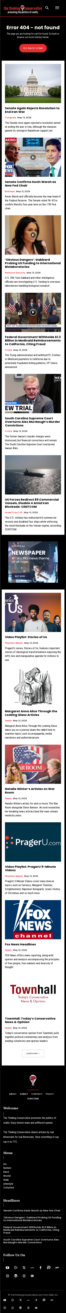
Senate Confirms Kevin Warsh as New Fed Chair (30, 184)
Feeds (8, 720)
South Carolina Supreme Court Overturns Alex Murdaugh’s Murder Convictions (32, 421)
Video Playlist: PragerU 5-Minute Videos (30, 868)
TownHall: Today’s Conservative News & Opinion (30, 1020)
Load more (33, 1053)
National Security (15, 272)
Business (10, 191)
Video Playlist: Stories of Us (26, 637)
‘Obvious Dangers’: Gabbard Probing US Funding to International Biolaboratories (33, 263)
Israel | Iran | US (13, 512)
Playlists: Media (14, 643)
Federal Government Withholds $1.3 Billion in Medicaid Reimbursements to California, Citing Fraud (33, 340)
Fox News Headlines (20, 944)
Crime (8, 350)
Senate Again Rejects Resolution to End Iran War (32, 110)
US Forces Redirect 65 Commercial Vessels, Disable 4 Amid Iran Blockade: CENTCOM (32, 503)
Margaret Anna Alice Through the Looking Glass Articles (31, 713)
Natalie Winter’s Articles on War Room (30, 791)
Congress (10, 117)
